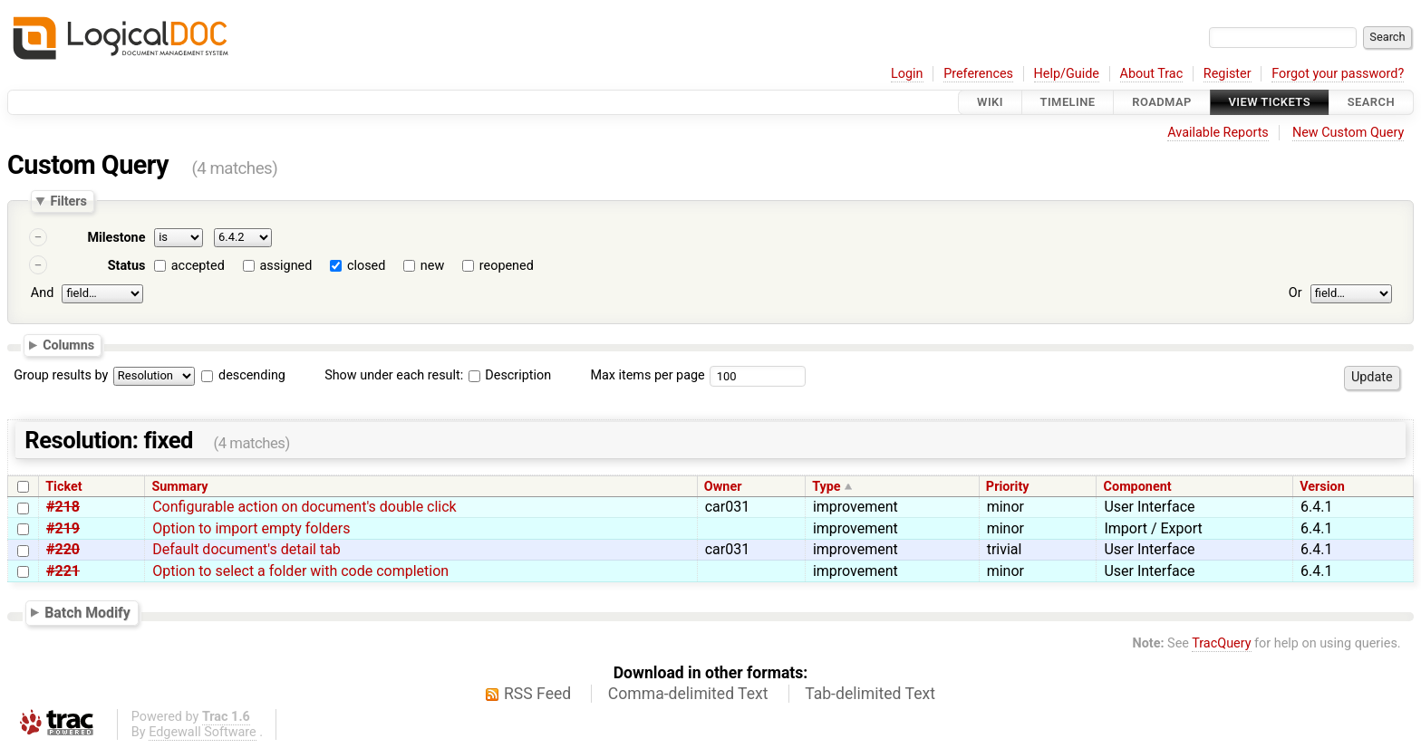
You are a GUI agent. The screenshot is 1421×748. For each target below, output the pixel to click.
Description (510, 375)
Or (1295, 293)
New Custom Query (1348, 132)
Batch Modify (87, 612)
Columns (68, 344)
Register (1228, 74)
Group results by (61, 375)
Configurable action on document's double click (304, 506)
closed (366, 265)
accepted (198, 265)
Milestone (116, 237)
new (432, 265)
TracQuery (1221, 643)
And (42, 293)
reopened (506, 265)
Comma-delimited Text (688, 694)
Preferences (978, 74)
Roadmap (1162, 102)
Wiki (990, 102)
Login (907, 74)
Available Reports (1218, 132)
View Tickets (1269, 102)
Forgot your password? (1337, 74)
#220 (63, 549)
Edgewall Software (202, 732)
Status (127, 265)
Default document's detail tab (246, 549)
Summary (179, 486)
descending (251, 375)
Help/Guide (1066, 74)
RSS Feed (537, 694)
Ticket (63, 486)
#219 (63, 528)
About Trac (1152, 74)
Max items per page (647, 375)
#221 (63, 571)
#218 (63, 506)
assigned (285, 265)
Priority (1008, 486)
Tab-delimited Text (870, 694)
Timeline (1068, 102)
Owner (723, 486)
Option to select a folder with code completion (300, 571)
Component (1138, 486)
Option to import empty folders (251, 528)
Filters (68, 201)
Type (826, 486)
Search (1371, 102)
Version (1322, 486)
